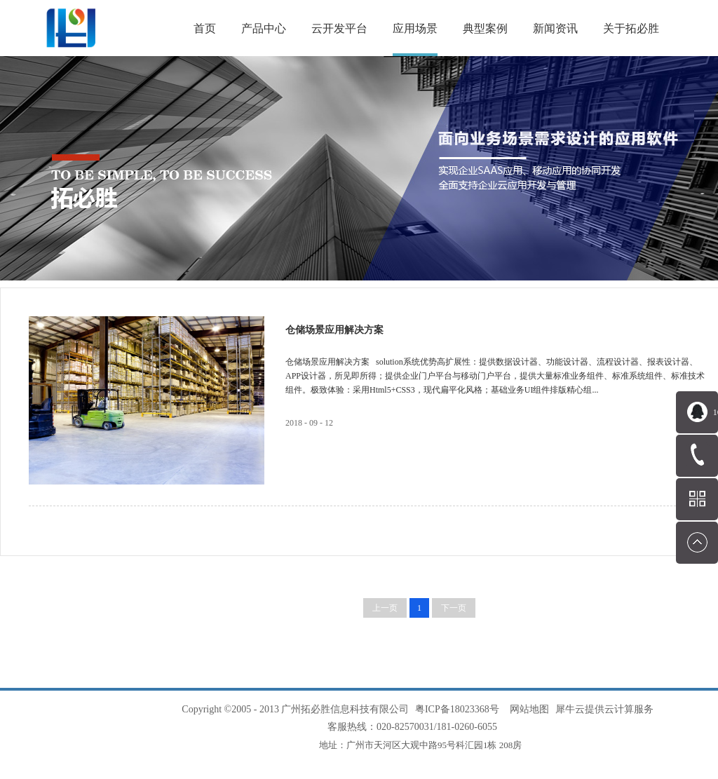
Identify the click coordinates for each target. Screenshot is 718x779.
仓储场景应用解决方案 (334, 330)
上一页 (385, 608)
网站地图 (527, 709)
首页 (205, 28)
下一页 (453, 608)
